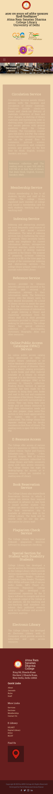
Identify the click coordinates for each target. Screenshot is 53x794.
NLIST (10, 736)
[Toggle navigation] (4, 60)
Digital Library (14, 730)
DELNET (11, 727)
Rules (10, 693)
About (10, 687)
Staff (10, 696)
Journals (11, 690)
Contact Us (12, 716)
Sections (11, 710)
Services (11, 707)
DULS (10, 733)
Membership (13, 713)
